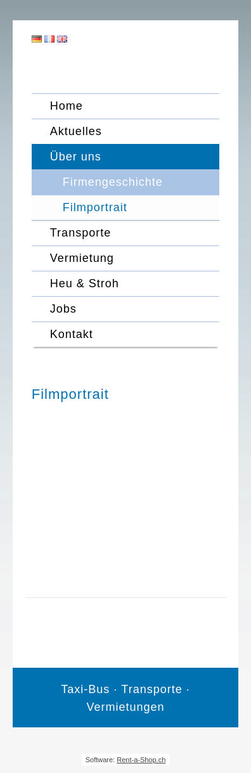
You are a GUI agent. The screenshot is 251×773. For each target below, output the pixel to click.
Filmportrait (95, 207)
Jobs (63, 308)
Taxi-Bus (85, 689)
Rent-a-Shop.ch (141, 759)
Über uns (75, 156)
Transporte (80, 232)
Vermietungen (125, 707)
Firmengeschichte (113, 182)
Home (66, 106)
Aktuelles (76, 131)
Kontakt (71, 334)
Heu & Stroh (84, 283)
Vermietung (82, 258)
